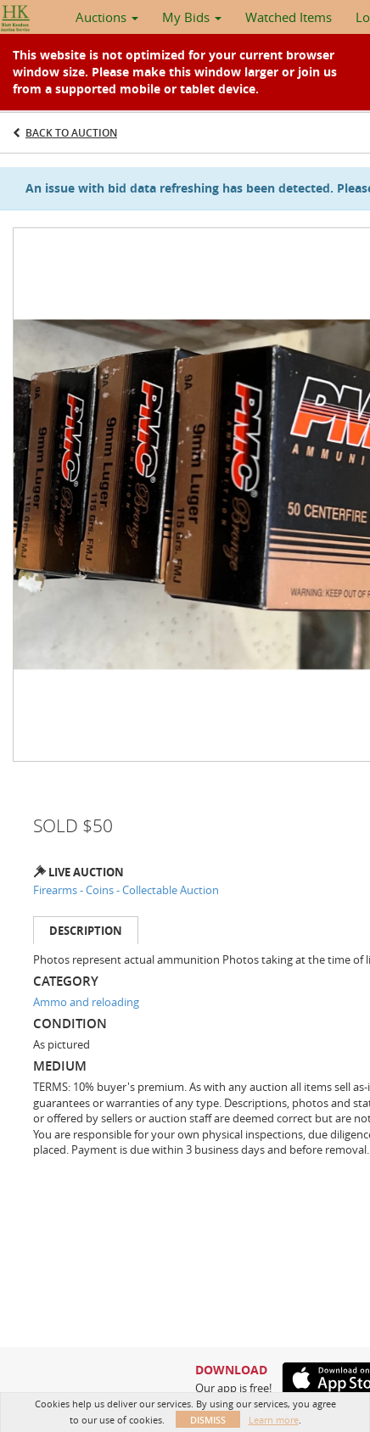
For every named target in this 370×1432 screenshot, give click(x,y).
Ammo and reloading (86, 1002)
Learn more (274, 1419)
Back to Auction (71, 133)
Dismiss (208, 1419)
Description (85, 930)
